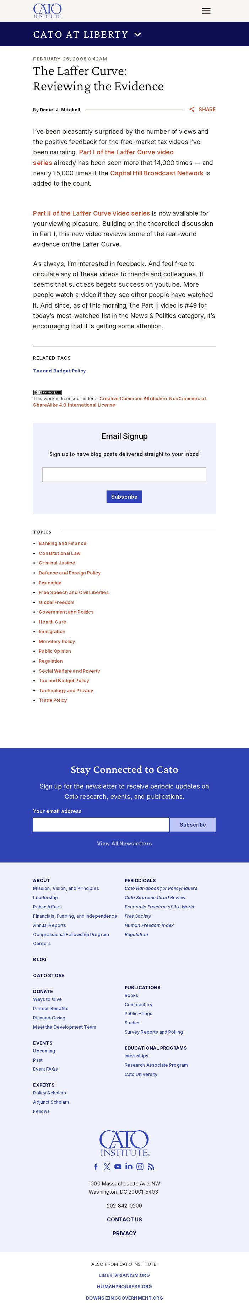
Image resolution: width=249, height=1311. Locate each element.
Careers (42, 943)
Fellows (41, 1111)
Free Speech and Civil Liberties (73, 592)
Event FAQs (45, 1069)
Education (50, 582)
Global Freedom (56, 602)
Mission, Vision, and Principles (66, 888)
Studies (133, 1023)
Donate (43, 991)
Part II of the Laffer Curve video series (91, 213)
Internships (137, 1056)
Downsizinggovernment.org (124, 1298)
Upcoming (44, 1051)
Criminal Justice (57, 563)
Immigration (52, 631)
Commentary (138, 1004)
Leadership (45, 898)
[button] (124, 34)
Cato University (141, 1074)
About (41, 881)
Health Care (52, 622)
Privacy (124, 1233)
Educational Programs (156, 1048)
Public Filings (139, 1014)
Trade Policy (53, 700)
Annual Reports (49, 925)
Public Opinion (55, 651)
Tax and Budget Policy (64, 680)
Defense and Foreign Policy (70, 572)
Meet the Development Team (64, 1027)
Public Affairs (47, 907)
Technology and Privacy (66, 690)
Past (38, 1060)
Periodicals (140, 881)
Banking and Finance (62, 543)
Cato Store (48, 975)
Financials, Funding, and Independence (75, 916)
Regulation (51, 661)
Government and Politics (66, 612)
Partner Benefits (50, 1009)
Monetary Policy (57, 641)
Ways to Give (47, 999)
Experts (44, 1085)
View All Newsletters (124, 843)
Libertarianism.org (124, 1275)
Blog (40, 959)
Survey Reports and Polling (154, 1032)
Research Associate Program (156, 1065)
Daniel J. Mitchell (60, 109)
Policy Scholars (49, 1093)
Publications (143, 987)
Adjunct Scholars (51, 1102)
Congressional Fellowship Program (71, 934)
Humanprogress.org (124, 1287)
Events (43, 1043)
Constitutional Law (60, 553)
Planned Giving (49, 1018)
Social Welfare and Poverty (69, 671)
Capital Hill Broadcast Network (157, 173)
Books (132, 995)
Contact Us (124, 1219)
